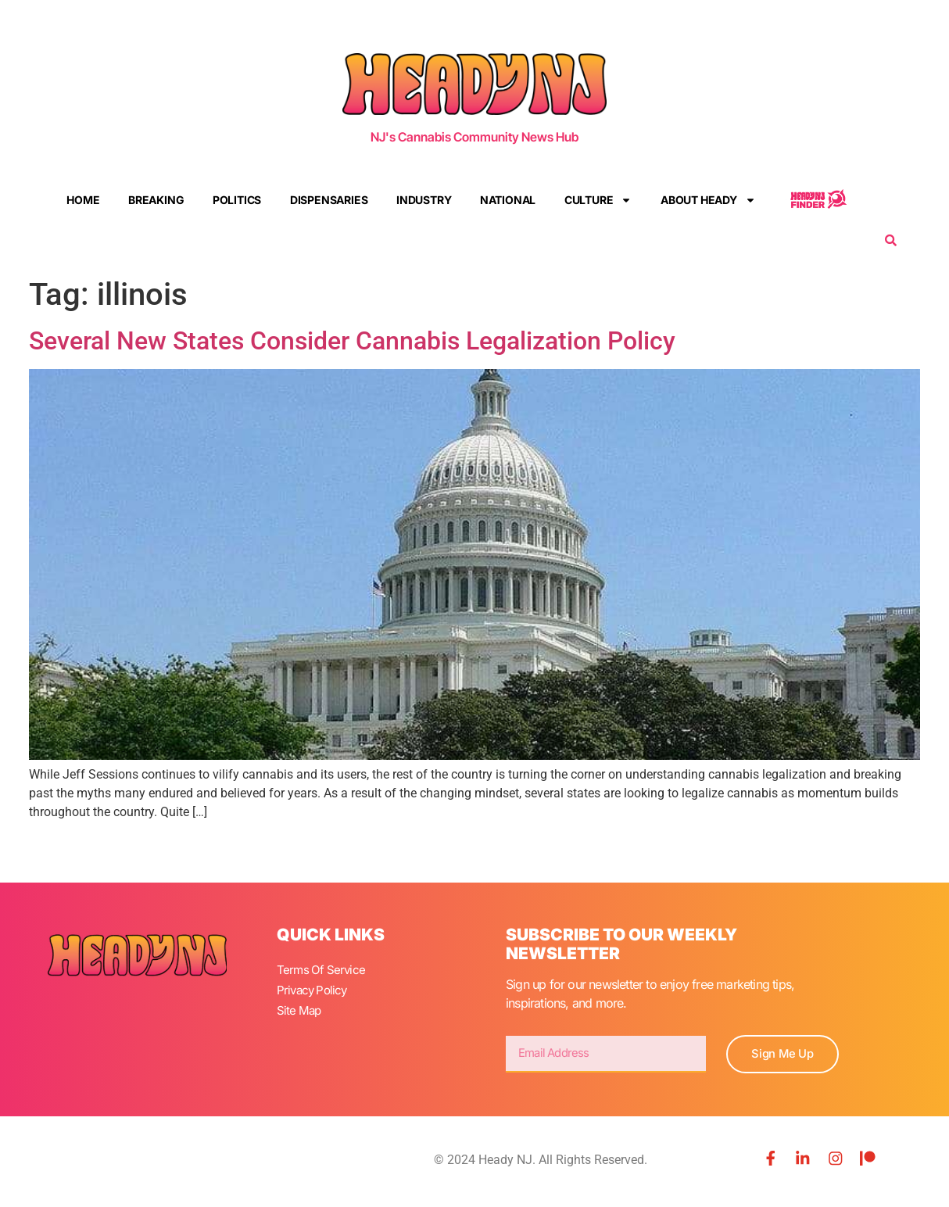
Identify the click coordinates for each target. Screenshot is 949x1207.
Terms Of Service (322, 969)
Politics (237, 199)
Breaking (156, 199)
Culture (598, 200)
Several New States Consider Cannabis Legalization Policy (352, 341)
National (507, 199)
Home (82, 199)
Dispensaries (329, 199)
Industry (423, 199)
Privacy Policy (314, 988)
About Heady (708, 200)
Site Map (300, 1007)
